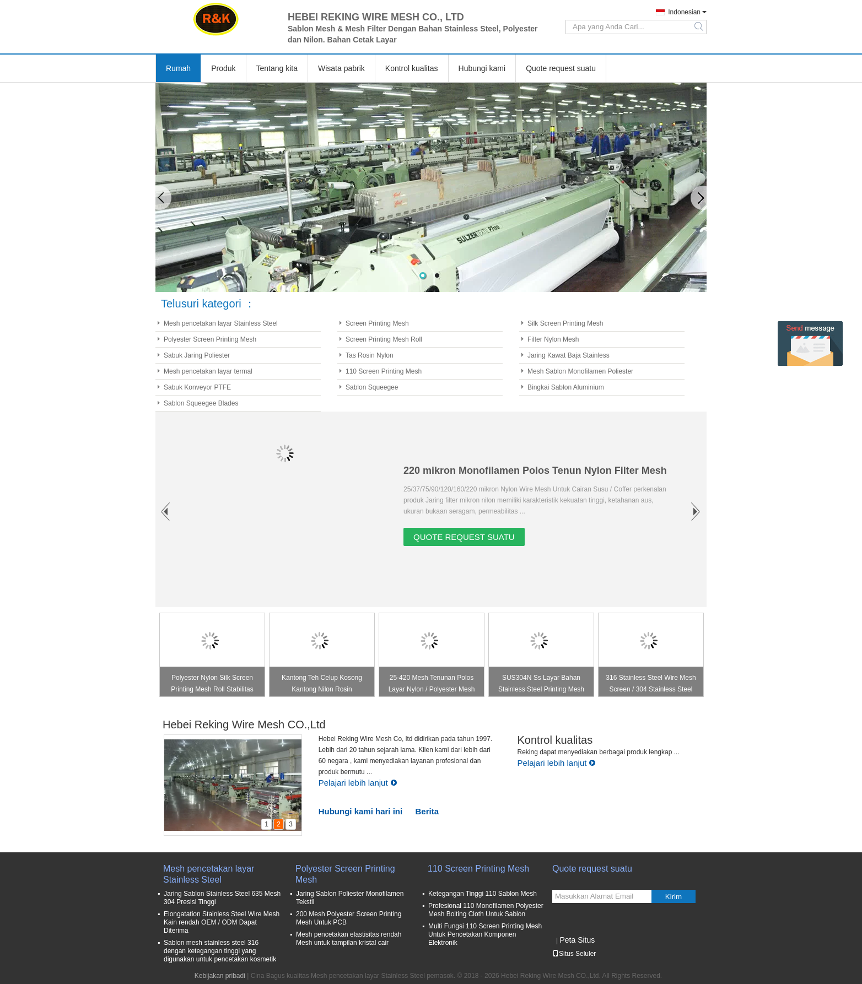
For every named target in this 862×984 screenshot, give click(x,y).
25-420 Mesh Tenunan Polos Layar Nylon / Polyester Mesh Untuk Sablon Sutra (432, 685)
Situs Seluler (574, 954)
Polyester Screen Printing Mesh (210, 339)
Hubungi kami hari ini (361, 811)
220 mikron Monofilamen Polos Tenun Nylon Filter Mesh (535, 470)
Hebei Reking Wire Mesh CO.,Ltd (244, 724)
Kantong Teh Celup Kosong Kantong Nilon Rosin (322, 683)
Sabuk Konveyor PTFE (197, 387)
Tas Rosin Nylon (370, 355)
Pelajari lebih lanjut (358, 782)
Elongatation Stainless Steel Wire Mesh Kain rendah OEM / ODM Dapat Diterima (221, 922)
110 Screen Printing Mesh (384, 371)
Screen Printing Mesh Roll (384, 339)
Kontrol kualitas (411, 68)
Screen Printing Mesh (377, 323)
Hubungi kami (482, 68)
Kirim (673, 897)
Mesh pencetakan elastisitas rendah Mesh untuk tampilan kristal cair (348, 939)
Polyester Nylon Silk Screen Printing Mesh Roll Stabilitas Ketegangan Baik (212, 685)
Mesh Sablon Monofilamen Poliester (580, 371)
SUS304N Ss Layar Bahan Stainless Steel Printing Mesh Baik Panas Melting (541, 685)
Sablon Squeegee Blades (201, 403)
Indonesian (684, 12)
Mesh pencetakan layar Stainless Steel (221, 323)
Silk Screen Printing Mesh (565, 323)
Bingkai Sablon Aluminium (565, 387)
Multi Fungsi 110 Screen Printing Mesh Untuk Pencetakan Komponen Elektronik (485, 934)
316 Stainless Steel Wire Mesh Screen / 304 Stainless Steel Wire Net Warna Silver (651, 685)
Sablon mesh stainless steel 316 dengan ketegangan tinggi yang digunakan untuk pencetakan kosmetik (220, 951)
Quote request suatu (561, 68)
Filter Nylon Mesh (553, 339)
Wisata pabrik (341, 68)
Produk (223, 68)
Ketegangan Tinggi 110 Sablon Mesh (482, 894)
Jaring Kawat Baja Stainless (568, 355)
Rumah (178, 68)
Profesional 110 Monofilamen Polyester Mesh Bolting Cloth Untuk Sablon (485, 910)
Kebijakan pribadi (220, 976)
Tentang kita (277, 68)
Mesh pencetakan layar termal (208, 371)
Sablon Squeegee (372, 387)
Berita (427, 811)
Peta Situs (577, 940)
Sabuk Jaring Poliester (197, 355)
